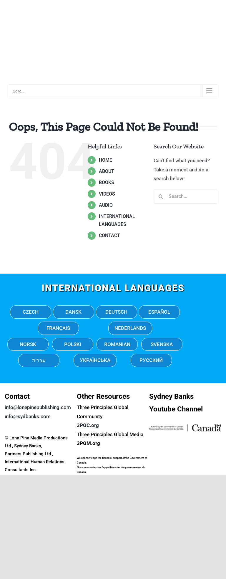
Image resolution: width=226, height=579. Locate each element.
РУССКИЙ (151, 360)
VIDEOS (107, 194)
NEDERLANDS (130, 328)
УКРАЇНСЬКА (95, 360)
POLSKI (72, 344)
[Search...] (185, 196)
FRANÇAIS (58, 328)
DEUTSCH (116, 312)
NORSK (28, 344)
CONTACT (109, 235)
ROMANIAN (117, 344)
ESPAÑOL (159, 312)
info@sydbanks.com (28, 416)
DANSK (73, 312)
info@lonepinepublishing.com (38, 407)
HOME (105, 160)
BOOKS (106, 182)
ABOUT (106, 171)
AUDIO (106, 205)
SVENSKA (162, 344)
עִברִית (39, 360)
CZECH (31, 312)
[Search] (161, 196)
